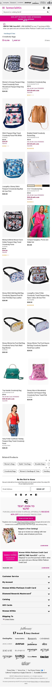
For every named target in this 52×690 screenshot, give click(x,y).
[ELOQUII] (20, 650)
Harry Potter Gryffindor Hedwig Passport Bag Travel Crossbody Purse (13, 442)
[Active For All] (44, 650)
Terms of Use (21, 670)
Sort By (16, 40)
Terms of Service (45, 681)
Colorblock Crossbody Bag (38, 83)
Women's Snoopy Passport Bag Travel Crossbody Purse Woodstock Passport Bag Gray (13, 85)
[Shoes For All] (20, 657)
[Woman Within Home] (14, 8)
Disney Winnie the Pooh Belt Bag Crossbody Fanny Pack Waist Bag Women (13, 346)
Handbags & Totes (9, 33)
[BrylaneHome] (32, 657)
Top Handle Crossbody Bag (13, 391)
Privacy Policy (11, 670)
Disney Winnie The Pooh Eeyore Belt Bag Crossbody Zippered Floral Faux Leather (38, 345)
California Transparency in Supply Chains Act (18, 672)
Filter (5, 40)
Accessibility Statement (40, 672)
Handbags (47, 471)
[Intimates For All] (7, 657)
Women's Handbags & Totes (30, 471)
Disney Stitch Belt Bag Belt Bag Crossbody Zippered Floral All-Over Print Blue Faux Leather (12, 295)
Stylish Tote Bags (25, 464)
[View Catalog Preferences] (44, 546)
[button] (44, 8)
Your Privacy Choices (35, 670)
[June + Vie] (7, 650)
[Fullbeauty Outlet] (26, 663)
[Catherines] (44, 638)
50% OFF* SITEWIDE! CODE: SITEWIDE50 (26, 17)
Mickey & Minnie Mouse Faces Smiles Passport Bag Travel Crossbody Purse (13, 243)
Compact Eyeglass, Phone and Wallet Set (37, 241)
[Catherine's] (17, 2)
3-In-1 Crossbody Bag (38, 190)
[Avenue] (25, 2)
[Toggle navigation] (3, 8)
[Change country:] (3, 619)
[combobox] (26, 12)
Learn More (47, 28)
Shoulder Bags (40, 464)
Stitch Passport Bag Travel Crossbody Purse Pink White (13, 135)
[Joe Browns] (32, 2)
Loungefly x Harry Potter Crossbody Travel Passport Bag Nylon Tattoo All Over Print (38, 296)
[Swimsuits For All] (32, 650)
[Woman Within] (20, 638)
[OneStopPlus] (3, 2)
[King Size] (44, 657)
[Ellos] (46, 2)
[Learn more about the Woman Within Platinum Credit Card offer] (45, 568)
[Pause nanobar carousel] (24, 20)
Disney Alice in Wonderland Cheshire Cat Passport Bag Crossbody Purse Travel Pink (38, 393)
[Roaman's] (10, 2)
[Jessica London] (39, 2)
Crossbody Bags (10, 471)
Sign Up (41, 489)
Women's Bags (9, 464)
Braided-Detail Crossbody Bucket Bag (38, 135)
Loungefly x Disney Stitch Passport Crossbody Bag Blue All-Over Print (12, 189)
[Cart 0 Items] (49, 8)
